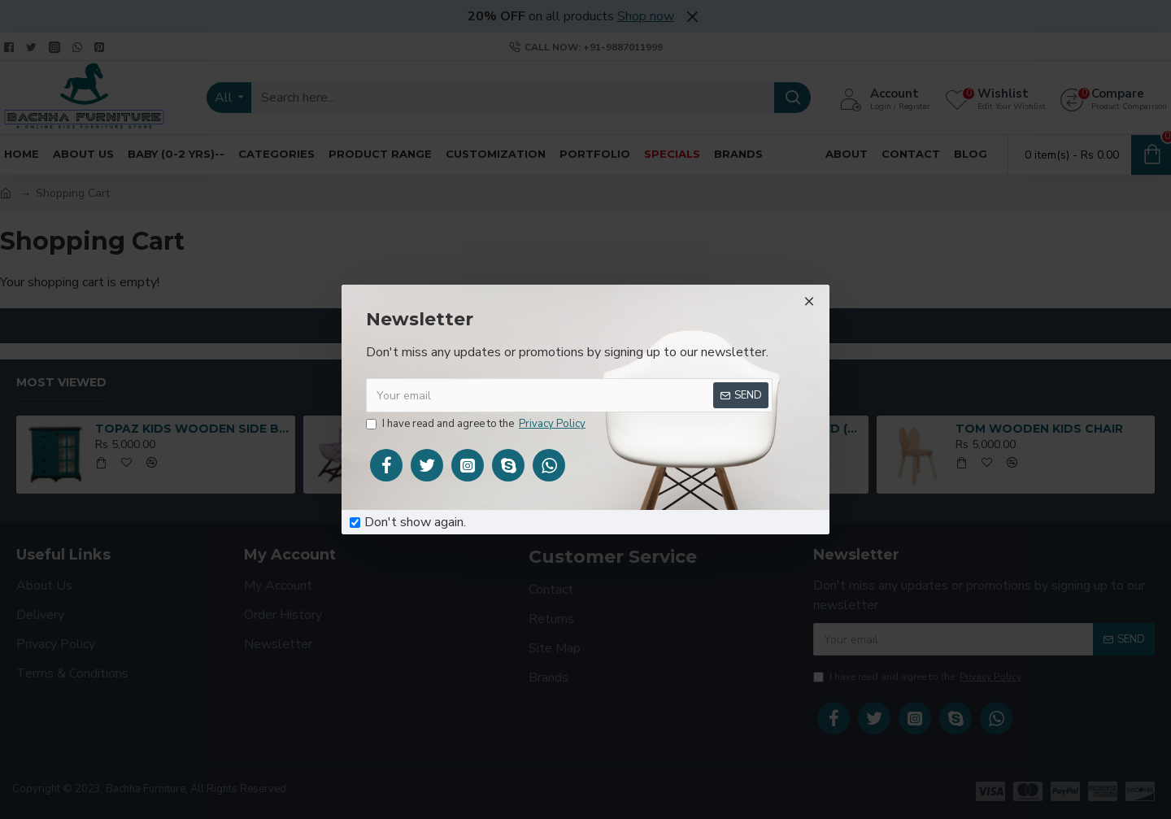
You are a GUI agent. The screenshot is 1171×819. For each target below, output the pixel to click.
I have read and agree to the (477, 424)
